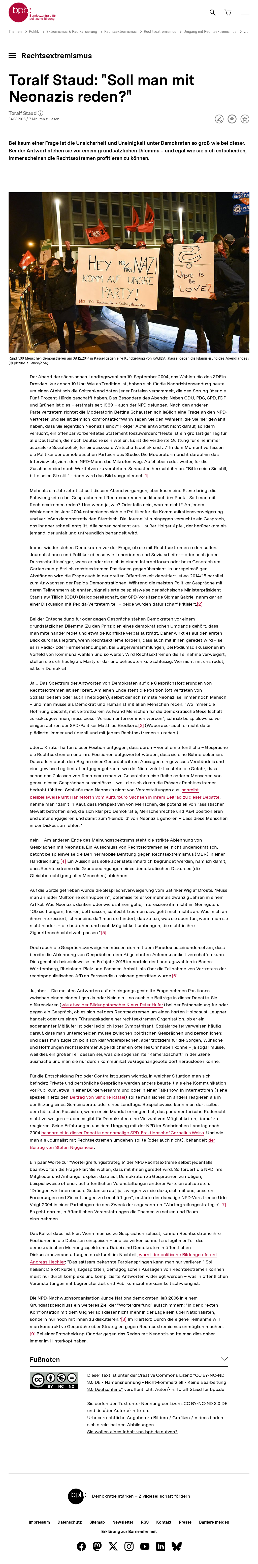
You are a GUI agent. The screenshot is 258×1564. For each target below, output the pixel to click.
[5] (104, 932)
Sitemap (97, 1522)
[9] (33, 1330)
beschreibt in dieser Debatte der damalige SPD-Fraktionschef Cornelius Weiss (122, 1133)
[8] (124, 1319)
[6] (175, 975)
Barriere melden (214, 1522)
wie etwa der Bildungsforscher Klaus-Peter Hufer (112, 1005)
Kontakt (163, 1522)
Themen (15, 32)
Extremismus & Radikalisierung (71, 32)
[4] (63, 861)
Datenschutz (69, 1522)
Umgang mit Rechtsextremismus (209, 32)
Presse (185, 1522)
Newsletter (122, 1522)
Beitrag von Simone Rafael (97, 1097)
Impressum (39, 1522)
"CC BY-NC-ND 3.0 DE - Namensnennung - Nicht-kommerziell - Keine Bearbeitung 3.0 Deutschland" (156, 1382)
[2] (200, 604)
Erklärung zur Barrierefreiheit (128, 1531)
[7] (223, 1204)
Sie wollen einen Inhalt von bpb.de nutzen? (132, 1431)
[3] (141, 725)
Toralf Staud (26, 113)
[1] (146, 475)
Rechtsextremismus (120, 32)
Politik (34, 32)
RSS (145, 1522)
